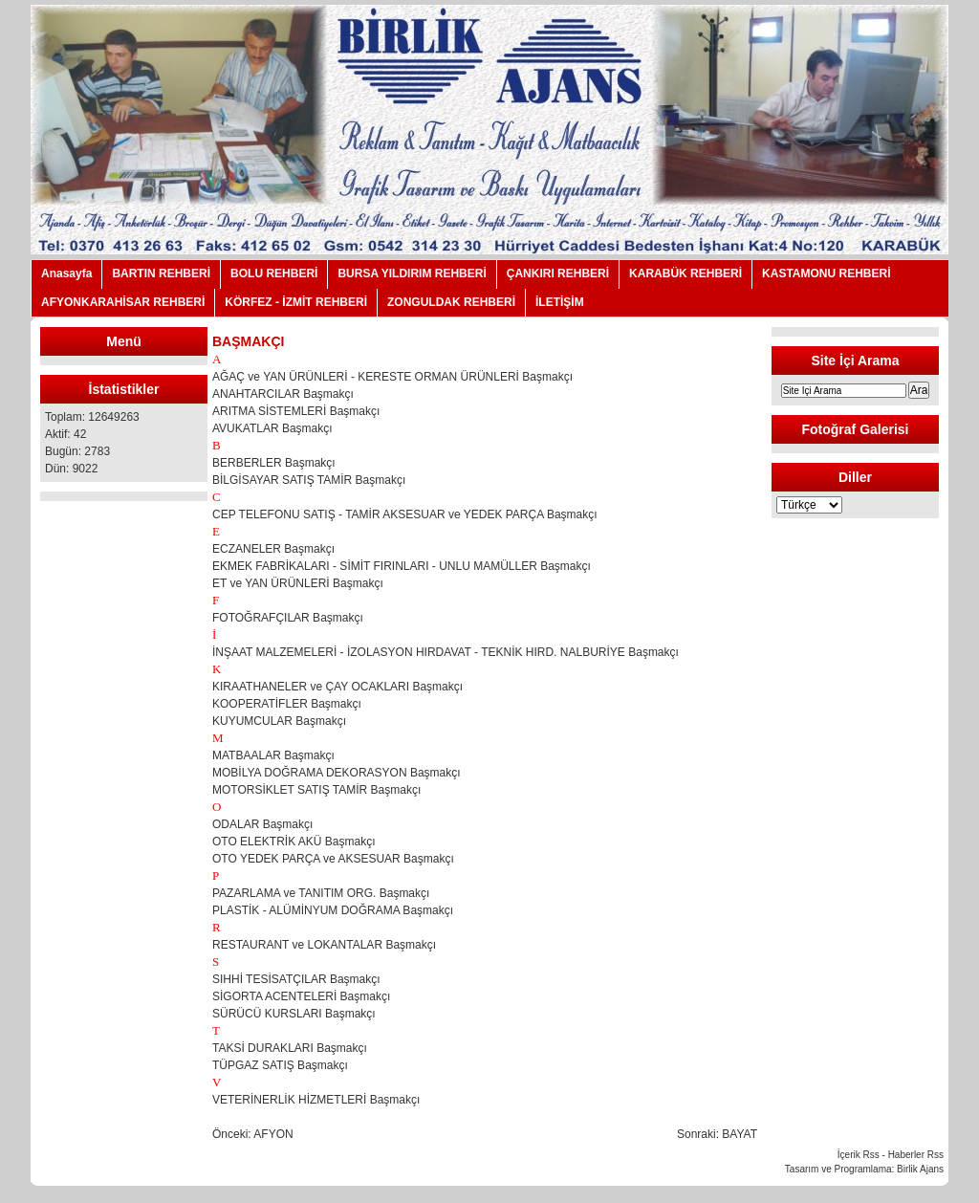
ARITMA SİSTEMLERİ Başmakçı (296, 411)
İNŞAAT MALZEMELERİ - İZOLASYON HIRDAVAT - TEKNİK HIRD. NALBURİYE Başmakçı (445, 652)
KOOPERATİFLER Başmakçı (286, 704)
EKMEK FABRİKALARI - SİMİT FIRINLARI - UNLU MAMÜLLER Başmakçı (401, 566)
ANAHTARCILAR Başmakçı (283, 394)
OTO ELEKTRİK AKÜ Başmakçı (294, 841)
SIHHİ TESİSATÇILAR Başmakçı (296, 979)
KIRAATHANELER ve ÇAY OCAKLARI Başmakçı (337, 686)
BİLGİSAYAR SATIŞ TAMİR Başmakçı (308, 480)
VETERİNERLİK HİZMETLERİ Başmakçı (316, 1099)
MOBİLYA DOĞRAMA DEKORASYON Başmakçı (336, 772)
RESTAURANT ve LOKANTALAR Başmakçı (324, 944)
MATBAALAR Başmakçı (273, 755)
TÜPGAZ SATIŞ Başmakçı (280, 1065)
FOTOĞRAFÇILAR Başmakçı (287, 617)
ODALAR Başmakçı (262, 824)
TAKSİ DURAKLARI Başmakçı (289, 1048)
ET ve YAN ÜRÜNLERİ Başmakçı (297, 583)
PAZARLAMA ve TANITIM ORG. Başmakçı (320, 893)
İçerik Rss (859, 1154)
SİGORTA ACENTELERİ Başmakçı (301, 996)
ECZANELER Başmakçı (273, 549)
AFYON (273, 1134)
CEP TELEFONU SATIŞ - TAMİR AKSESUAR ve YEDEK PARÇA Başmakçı (405, 514)
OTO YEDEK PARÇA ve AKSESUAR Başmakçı (333, 858)
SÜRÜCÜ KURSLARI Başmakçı (294, 1013)
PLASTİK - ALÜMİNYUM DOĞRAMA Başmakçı (332, 910)
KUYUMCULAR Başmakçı (279, 721)
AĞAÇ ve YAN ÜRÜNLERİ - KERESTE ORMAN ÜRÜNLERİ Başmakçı (392, 376)
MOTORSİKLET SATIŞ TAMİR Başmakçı (316, 790)
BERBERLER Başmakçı (274, 463)
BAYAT (739, 1134)
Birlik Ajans (920, 1169)
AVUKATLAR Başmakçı (272, 428)
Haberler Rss (916, 1154)
